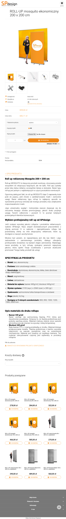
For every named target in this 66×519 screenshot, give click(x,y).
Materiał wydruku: (13, 122)
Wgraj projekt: (11, 134)
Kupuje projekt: (11, 128)
